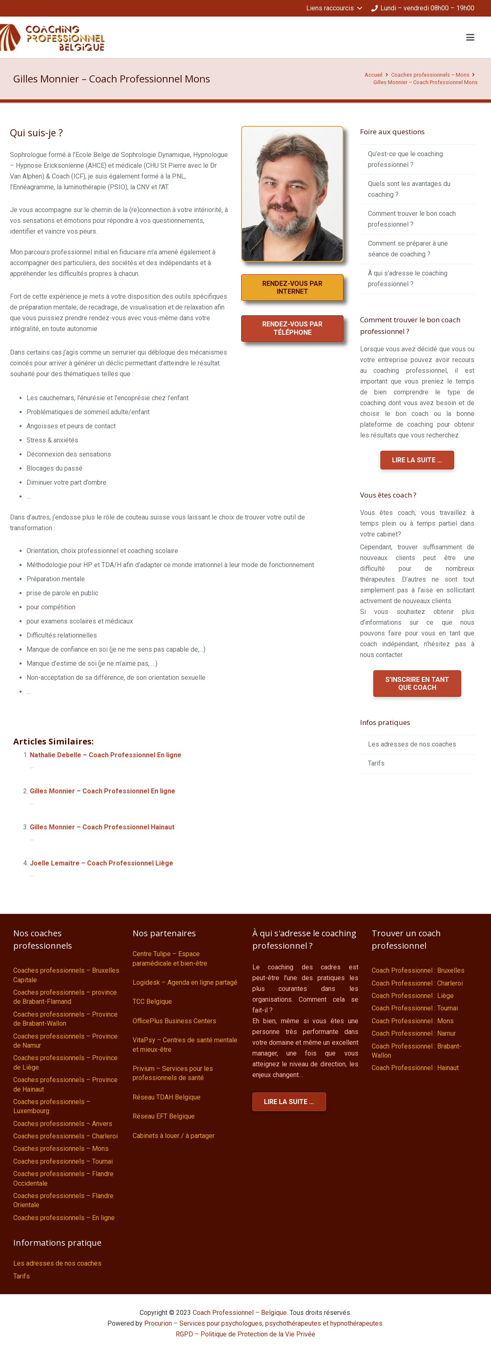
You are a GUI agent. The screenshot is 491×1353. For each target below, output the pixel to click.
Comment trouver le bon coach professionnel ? (412, 219)
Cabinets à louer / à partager (174, 1136)
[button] (334, 8)
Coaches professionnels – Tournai (63, 1161)
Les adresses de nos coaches (412, 744)
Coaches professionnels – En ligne (64, 1218)
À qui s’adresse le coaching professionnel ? (407, 278)
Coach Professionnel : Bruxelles (418, 970)
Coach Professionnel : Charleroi (417, 983)
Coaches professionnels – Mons (430, 75)
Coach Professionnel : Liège (413, 996)
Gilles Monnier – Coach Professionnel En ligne (102, 791)
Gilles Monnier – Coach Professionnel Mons (425, 82)
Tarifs (376, 763)
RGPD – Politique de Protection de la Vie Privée (245, 1334)
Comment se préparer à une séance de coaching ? (408, 248)
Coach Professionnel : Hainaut (415, 1068)
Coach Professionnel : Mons (413, 1021)
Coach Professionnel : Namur (414, 1033)
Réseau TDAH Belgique (167, 1097)
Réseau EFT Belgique (164, 1116)
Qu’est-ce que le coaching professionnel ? (405, 159)
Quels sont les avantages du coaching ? (409, 189)
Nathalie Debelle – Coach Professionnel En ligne (105, 755)
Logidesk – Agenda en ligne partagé (185, 982)
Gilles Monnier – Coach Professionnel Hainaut (102, 827)
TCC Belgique (152, 1001)
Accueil (373, 75)
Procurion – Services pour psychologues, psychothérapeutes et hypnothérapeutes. (264, 1323)
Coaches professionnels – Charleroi (65, 1136)
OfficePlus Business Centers (174, 1021)
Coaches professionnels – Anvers (62, 1124)
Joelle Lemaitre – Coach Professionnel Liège (101, 863)
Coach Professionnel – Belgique (240, 1313)
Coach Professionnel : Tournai (415, 1008)
